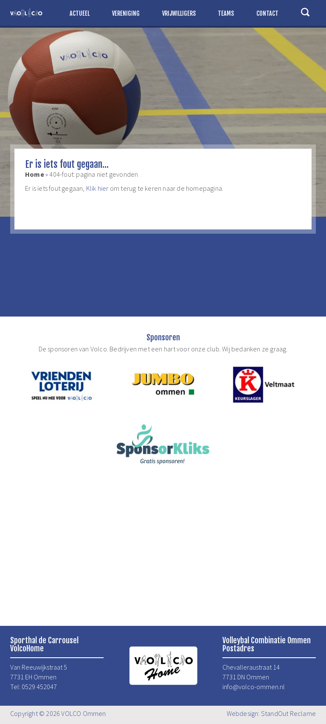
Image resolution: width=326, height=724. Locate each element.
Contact (267, 13)
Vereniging (126, 13)
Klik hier (97, 188)
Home (34, 174)
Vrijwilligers (179, 13)
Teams (226, 13)
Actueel (80, 13)
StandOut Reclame (288, 713)
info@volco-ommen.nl (253, 686)
